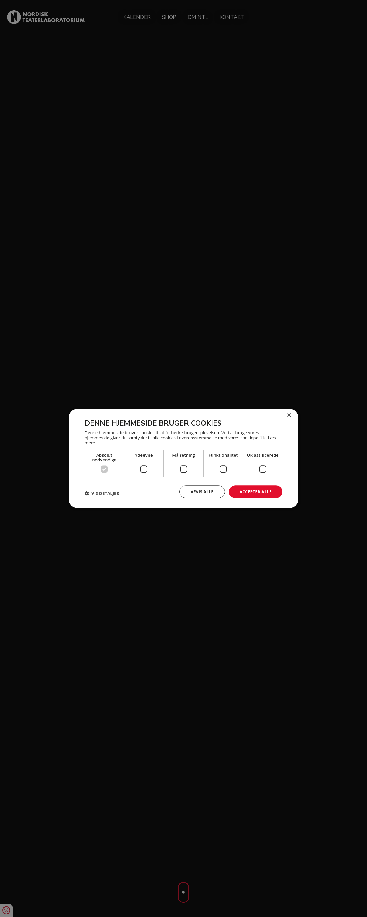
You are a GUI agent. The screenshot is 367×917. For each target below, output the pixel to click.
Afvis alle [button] (202, 491)
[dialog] (183, 458)
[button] (102, 493)
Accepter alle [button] (256, 491)
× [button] (289, 415)
